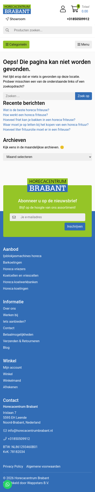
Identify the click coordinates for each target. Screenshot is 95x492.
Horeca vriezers (14, 269)
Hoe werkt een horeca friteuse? (25, 115)
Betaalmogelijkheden (18, 334)
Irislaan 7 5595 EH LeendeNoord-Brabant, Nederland (21, 417)
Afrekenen (10, 387)
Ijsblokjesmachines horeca (22, 256)
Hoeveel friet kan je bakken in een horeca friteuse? (39, 120)
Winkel (8, 374)
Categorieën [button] (16, 44)
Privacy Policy (13, 466)
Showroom (15, 19)
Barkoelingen (12, 262)
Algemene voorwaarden (43, 466)
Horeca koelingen (15, 288)
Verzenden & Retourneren (21, 341)
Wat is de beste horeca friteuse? (26, 110)
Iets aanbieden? (14, 321)
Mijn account (12, 367)
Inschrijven (75, 226)
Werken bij (10, 315)
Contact (8, 328)
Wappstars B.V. (38, 483)
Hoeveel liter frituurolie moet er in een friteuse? (36, 129)
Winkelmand (12, 380)
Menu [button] (83, 44)
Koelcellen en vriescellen (20, 275)
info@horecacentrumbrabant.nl (30, 431)
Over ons (9, 308)
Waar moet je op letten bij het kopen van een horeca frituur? (46, 125)
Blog (6, 348)
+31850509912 (78, 19)
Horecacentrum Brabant (31, 478)
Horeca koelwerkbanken (20, 282)
